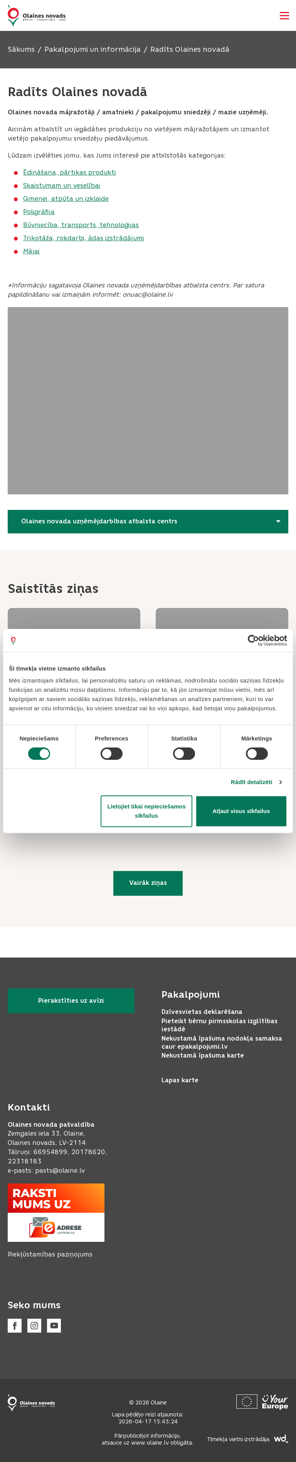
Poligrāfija (39, 212)
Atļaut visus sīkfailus (241, 811)
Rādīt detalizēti (251, 782)
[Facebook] (15, 1326)
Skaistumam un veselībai (61, 185)
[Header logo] (37, 15)
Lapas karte (179, 1080)
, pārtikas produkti (86, 172)
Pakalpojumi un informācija (92, 49)
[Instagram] (34, 1326)
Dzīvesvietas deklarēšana (201, 1011)
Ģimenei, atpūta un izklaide (66, 198)
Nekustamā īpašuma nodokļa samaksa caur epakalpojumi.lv (221, 1042)
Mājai (31, 251)
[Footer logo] (31, 1402)
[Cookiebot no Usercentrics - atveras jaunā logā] (253, 640)
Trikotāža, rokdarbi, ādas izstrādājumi (83, 238)
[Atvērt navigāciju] (284, 15)
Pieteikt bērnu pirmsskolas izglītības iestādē (219, 1025)
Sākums (21, 49)
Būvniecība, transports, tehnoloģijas (81, 225)
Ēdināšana (39, 172)
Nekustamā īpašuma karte (202, 1055)
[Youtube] (54, 1326)
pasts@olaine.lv (60, 1170)
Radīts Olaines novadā (189, 49)
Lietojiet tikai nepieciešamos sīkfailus (146, 811)
